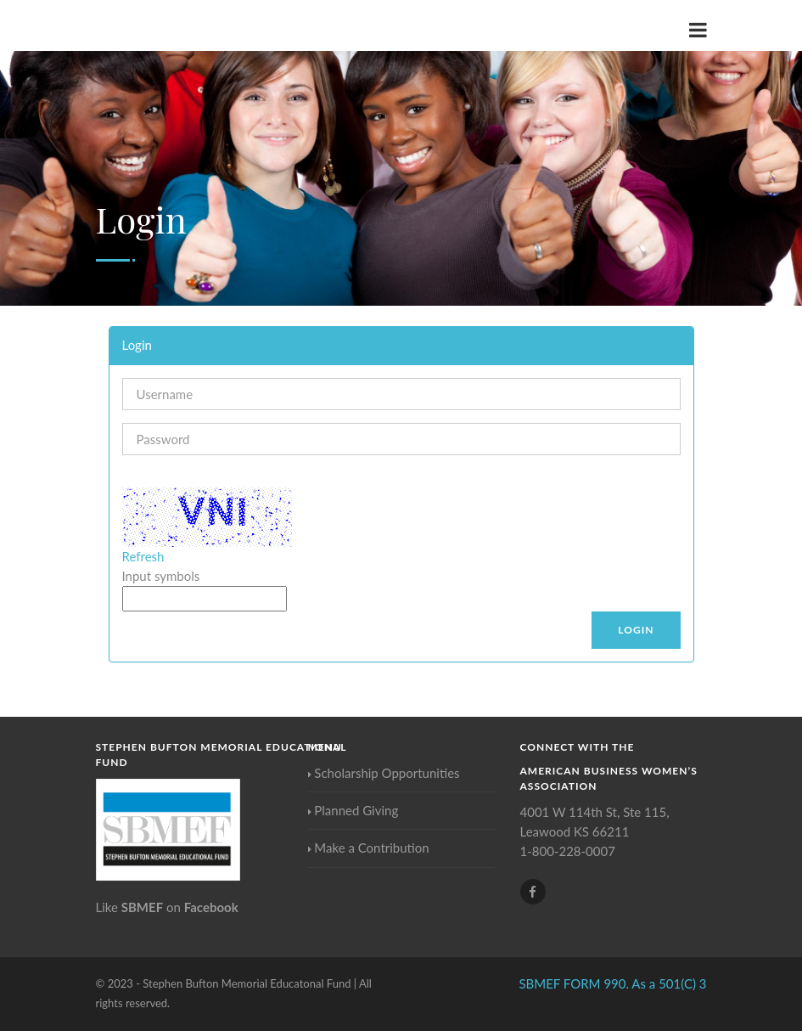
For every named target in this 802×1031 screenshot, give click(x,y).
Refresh (143, 556)
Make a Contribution (368, 847)
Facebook (211, 907)
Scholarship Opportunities (384, 772)
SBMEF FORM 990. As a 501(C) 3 (612, 983)
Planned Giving (353, 810)
